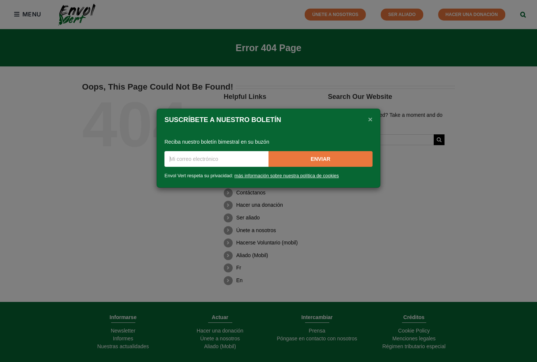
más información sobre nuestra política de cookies (287, 175)
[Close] (370, 119)
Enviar (320, 159)
